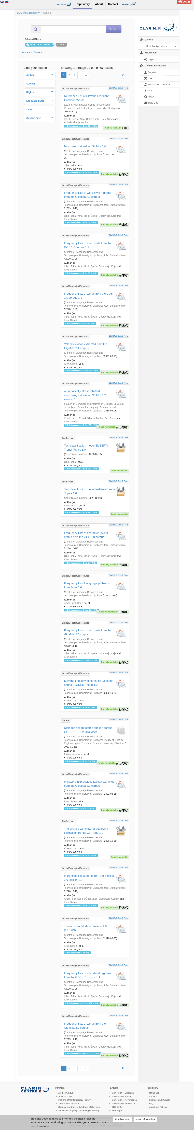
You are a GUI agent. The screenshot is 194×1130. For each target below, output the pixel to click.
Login (184, 1)
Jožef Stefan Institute (76, 104)
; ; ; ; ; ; (95, 463)
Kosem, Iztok (71, 700)
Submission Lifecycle (159, 1100)
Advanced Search (32, 52)
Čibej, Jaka (70, 165)
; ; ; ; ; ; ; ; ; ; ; (95, 702)
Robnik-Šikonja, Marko (76, 122)
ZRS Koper (117, 1110)
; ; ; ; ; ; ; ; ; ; (95, 365)
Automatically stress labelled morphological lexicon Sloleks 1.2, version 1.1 (85, 395)
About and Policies (158, 1107)
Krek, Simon (107, 119)
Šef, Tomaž (111, 418)
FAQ (151, 1103)
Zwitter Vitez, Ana (73, 754)
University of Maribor (122, 1096)
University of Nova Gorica (124, 1100)
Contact (153, 1096)
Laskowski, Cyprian (109, 898)
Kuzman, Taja (71, 505)
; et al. (95, 167)
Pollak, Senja (71, 119)
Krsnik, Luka (70, 418)
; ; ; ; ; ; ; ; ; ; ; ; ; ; (95, 604)
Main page (154, 1093)
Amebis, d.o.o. (65, 1096)
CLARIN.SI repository (28, 12)
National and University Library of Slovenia (79, 1107)
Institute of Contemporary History (74, 1100)
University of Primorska (123, 1103)
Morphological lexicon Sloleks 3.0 (85, 146)
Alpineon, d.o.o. (66, 1093)
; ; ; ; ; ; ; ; (95, 756)
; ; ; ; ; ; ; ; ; (95, 167)
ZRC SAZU (117, 1107)
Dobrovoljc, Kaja (107, 215)
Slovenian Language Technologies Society (78, 1110)
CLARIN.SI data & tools (118, 88)
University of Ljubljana (123, 1093)
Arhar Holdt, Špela (89, 119)
